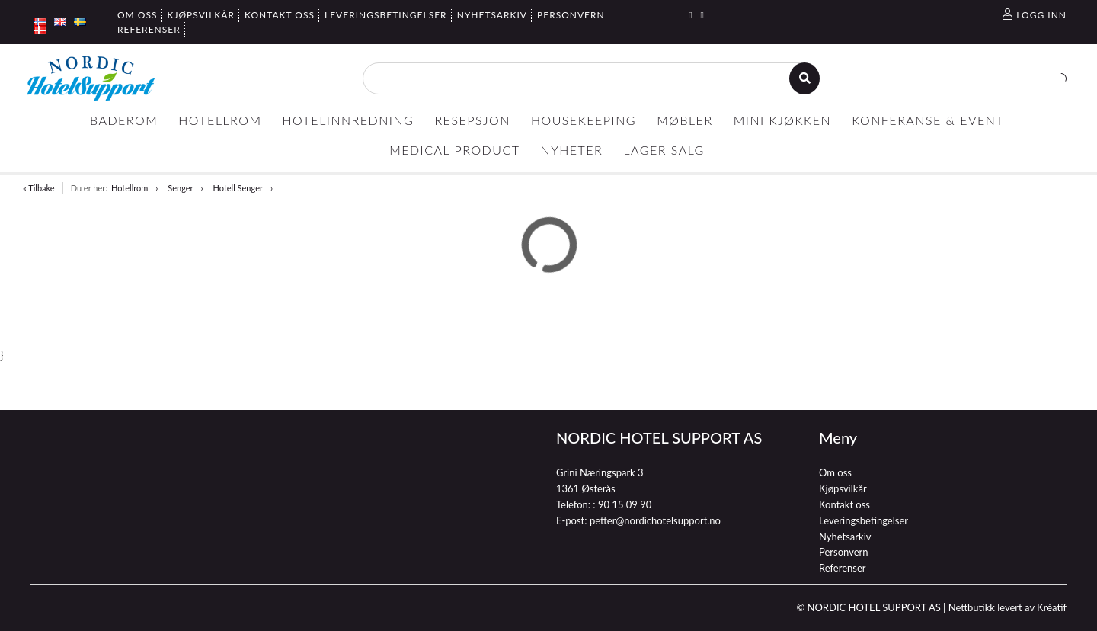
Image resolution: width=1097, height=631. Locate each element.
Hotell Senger (238, 188)
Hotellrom (129, 188)
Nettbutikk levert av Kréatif (1007, 607)
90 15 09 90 (624, 504)
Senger (180, 188)
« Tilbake (39, 188)
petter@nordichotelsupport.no (655, 520)
